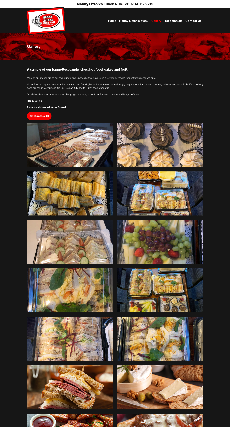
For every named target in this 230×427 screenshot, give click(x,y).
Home (112, 21)
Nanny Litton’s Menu (133, 21)
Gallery (156, 21)
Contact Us (193, 21)
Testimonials (173, 21)
